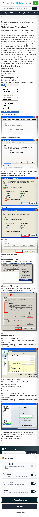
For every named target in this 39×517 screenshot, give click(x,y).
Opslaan (19, 506)
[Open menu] (3, 3)
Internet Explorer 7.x (8, 69)
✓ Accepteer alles (19, 500)
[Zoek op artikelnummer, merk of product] (19, 8)
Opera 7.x (4, 75)
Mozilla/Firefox (6, 73)
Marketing (7, 490)
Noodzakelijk (8, 464)
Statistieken (8, 482)
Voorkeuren (7, 474)
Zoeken (34, 8)
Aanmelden (32, 453)
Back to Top (5, 257)
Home (3, 17)
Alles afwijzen (19, 512)
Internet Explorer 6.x (8, 71)
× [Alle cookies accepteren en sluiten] (35, 458)
